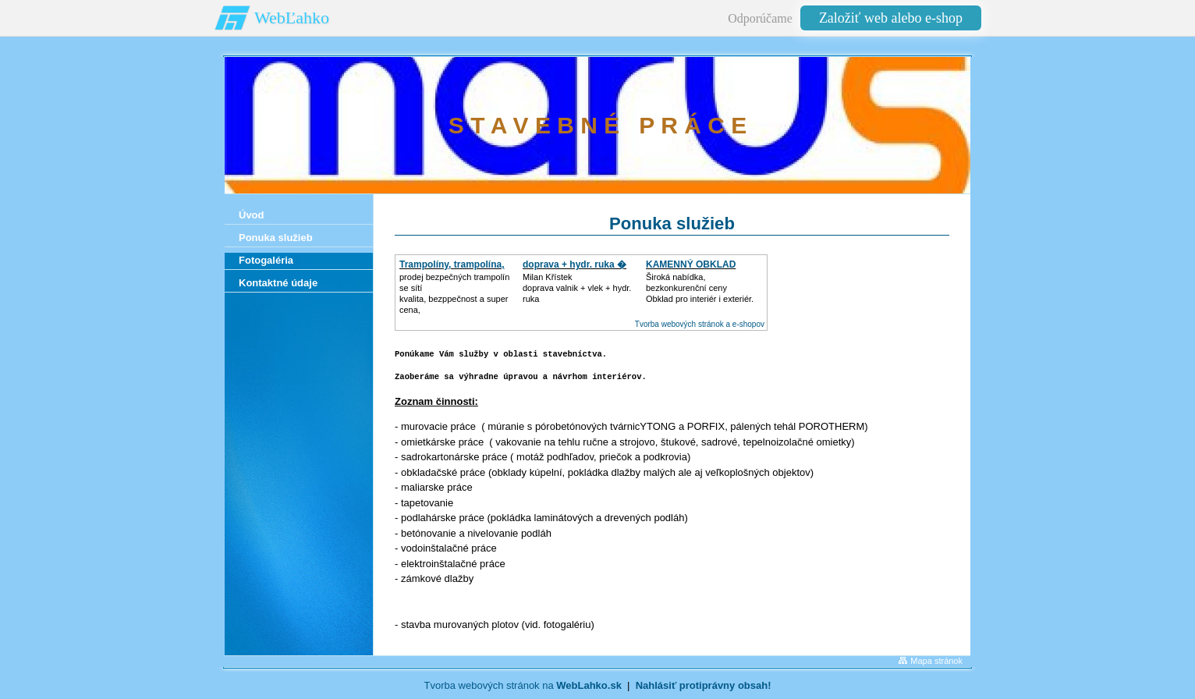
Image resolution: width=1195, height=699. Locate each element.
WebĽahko (291, 17)
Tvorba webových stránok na (522, 685)
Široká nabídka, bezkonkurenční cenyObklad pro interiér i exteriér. (700, 287)
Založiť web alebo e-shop (891, 18)
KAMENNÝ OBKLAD (691, 264)
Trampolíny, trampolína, (451, 264)
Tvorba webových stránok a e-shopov (699, 324)
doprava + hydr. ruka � (574, 264)
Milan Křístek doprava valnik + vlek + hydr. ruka (577, 287)
